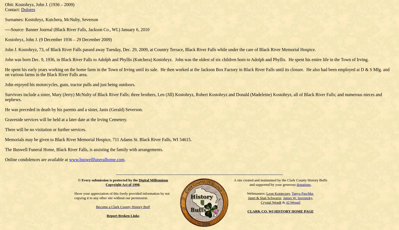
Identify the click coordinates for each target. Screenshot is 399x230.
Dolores (28, 9)
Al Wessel (293, 202)
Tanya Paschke (302, 193)
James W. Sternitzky (297, 198)
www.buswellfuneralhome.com (96, 159)
